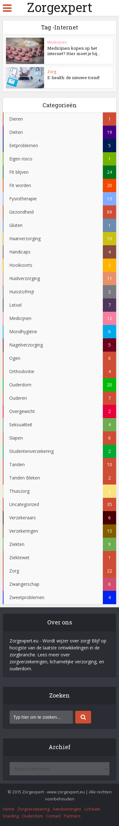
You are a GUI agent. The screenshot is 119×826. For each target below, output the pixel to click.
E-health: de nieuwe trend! (73, 77)
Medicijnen (57, 42)
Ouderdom (32, 816)
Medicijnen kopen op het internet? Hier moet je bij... (73, 50)
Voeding (11, 816)
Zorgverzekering (33, 809)
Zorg (51, 71)
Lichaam (92, 809)
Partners (72, 816)
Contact (53, 816)
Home (8, 809)
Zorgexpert (59, 7)
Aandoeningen (67, 809)
